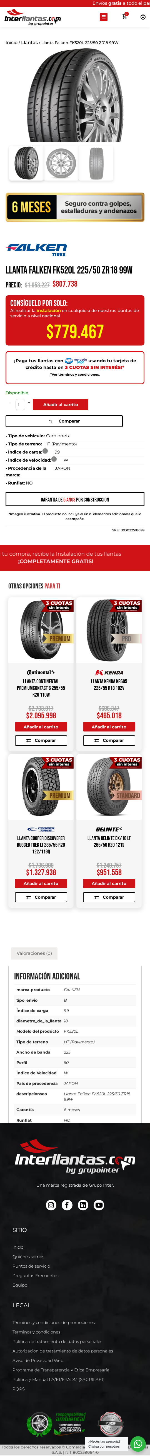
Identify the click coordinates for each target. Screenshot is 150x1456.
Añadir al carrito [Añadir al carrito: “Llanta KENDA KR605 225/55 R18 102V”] (109, 725)
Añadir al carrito (60, 404)
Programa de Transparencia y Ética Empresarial (61, 1370)
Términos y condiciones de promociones (53, 1323)
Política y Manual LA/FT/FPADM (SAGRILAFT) (58, 1380)
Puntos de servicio (31, 1266)
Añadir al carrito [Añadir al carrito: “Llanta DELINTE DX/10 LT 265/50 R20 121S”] (109, 883)
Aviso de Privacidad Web (37, 1361)
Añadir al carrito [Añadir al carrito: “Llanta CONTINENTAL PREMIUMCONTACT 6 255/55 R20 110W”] (41, 725)
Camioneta (58, 434)
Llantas (29, 42)
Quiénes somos (28, 1257)
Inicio (12, 42)
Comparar (61, 420)
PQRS (18, 1389)
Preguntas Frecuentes (35, 1276)
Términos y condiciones (36, 1332)
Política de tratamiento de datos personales (57, 1342)
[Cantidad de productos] (20, 404)
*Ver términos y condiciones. (75, 374)
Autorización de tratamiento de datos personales (62, 1351)
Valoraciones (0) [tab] (34, 1111)
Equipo (19, 1285)
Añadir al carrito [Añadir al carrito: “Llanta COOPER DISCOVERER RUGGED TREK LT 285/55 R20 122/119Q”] (41, 883)
